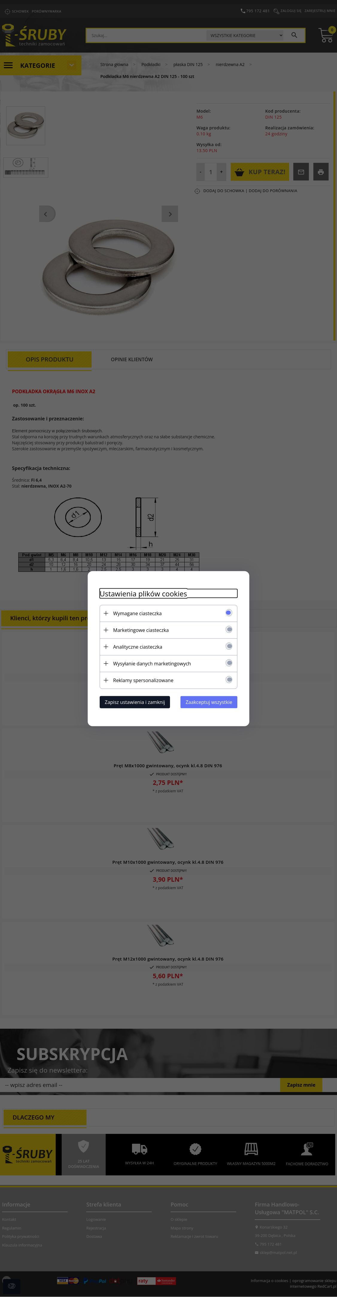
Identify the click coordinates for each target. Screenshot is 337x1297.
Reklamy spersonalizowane (143, 680)
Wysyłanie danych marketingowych (152, 663)
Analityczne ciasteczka (137, 646)
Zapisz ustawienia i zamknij (135, 702)
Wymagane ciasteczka (137, 613)
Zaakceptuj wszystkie (209, 702)
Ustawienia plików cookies (143, 593)
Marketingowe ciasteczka (141, 630)
